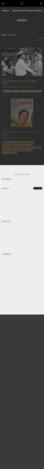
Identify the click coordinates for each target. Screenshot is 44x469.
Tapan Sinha (8, 91)
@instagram (6, 179)
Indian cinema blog (25, 150)
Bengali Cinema (25, 91)
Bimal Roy (27, 147)
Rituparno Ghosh (17, 147)
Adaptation (23, 142)
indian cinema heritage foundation (27, 10)
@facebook (6, 221)
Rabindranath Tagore (11, 142)
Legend (31, 142)
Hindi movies (6, 153)
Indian (14, 153)
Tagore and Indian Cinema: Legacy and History (19, 133)
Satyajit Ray (6, 147)
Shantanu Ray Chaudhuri (23, 87)
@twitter (5, 188)
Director (16, 91)
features (5, 10)
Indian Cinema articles (10, 150)
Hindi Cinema (36, 91)
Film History (29, 145)
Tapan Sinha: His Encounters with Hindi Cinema (19, 82)
